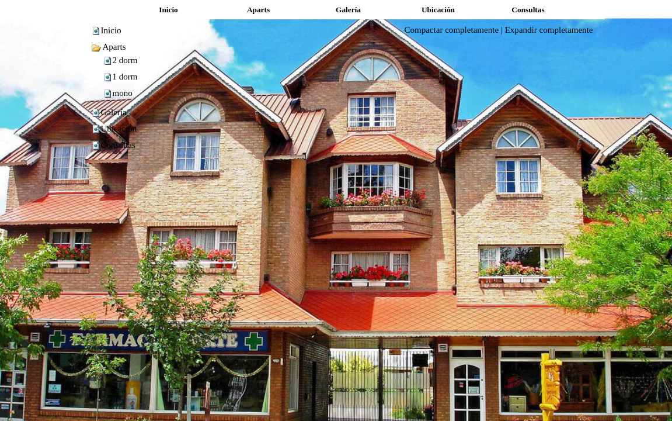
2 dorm (125, 60)
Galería (114, 112)
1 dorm (125, 76)
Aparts (108, 46)
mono (123, 93)
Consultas (118, 145)
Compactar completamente (451, 29)
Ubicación (119, 128)
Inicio (111, 30)
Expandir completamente (549, 29)
